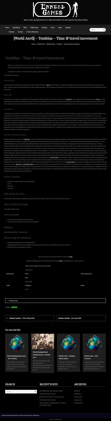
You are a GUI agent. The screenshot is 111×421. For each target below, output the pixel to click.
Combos (44, 27)
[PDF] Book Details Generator (48, 394)
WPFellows (36, 415)
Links (60, 27)
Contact (20, 32)
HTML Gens (34, 27)
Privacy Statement (32, 32)
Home (7, 27)
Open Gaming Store (86, 274)
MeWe (82, 285)
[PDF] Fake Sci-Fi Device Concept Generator (52, 397)
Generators (16, 27)
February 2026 (78, 397)
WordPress (16, 415)
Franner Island (54, 157)
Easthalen (8, 307)
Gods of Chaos (70, 162)
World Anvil (14, 307)
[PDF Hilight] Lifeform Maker (48, 400)
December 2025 (78, 403)
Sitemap (11, 32)
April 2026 (77, 391)
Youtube (68, 27)
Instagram (28, 285)
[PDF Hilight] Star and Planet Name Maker (51, 391)
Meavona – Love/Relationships (24, 164)
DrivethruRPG (10, 274)
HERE (70, 256)
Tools (53, 27)
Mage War (27, 139)
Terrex (48, 85)
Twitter (8, 285)
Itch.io (27, 274)
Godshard (69, 99)
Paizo (26, 277)
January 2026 (78, 400)
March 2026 (77, 394)
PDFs (25, 27)
